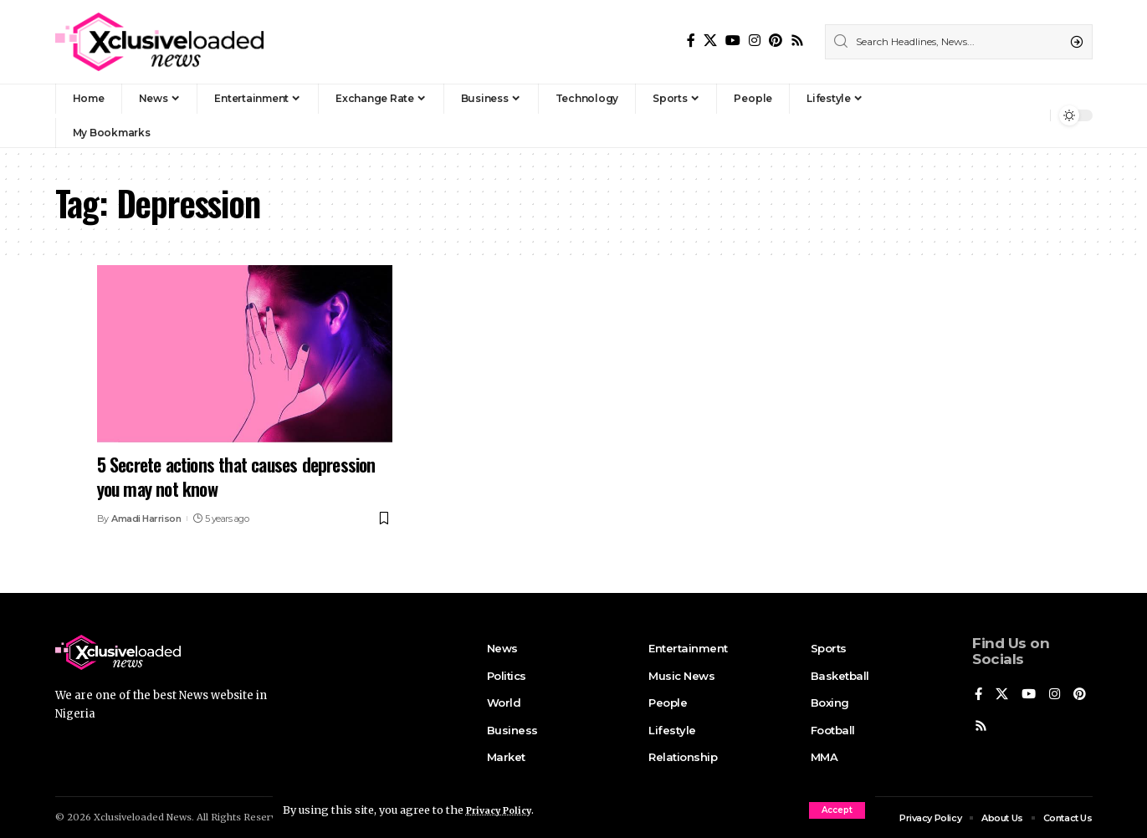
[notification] (1033, 115)
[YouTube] (733, 40)
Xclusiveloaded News (143, 815)
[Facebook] (691, 40)
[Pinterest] (775, 40)
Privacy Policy (505, 809)
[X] (710, 40)
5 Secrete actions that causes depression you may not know (236, 476)
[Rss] (797, 40)
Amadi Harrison (146, 518)
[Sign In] (1001, 115)
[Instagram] (755, 40)
